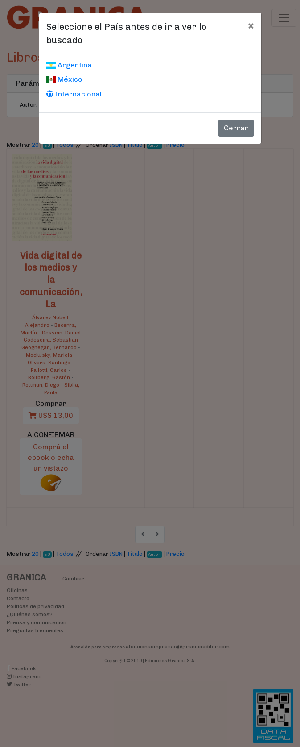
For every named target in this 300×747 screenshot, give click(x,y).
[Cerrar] (250, 25)
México (64, 79)
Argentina (69, 65)
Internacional (74, 94)
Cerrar (236, 128)
